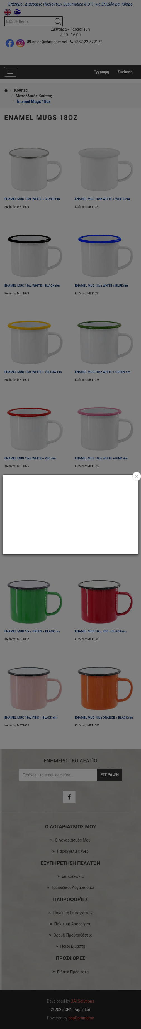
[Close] (136, 476)
